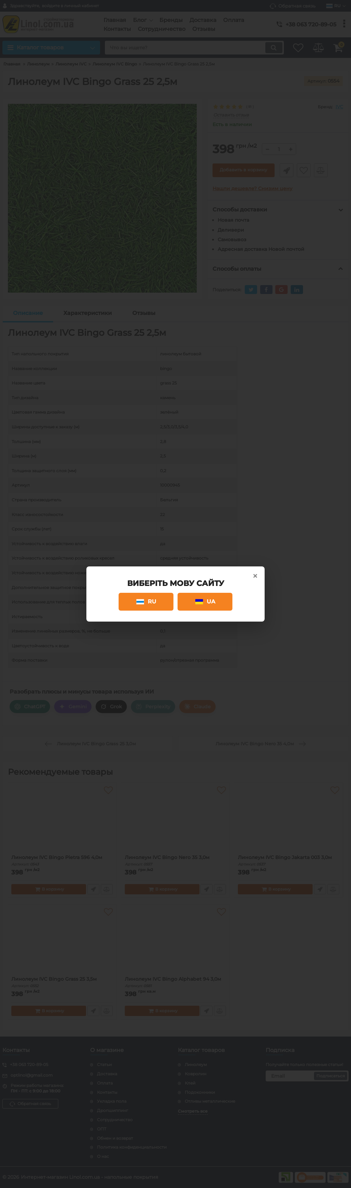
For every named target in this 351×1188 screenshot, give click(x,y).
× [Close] (255, 576)
